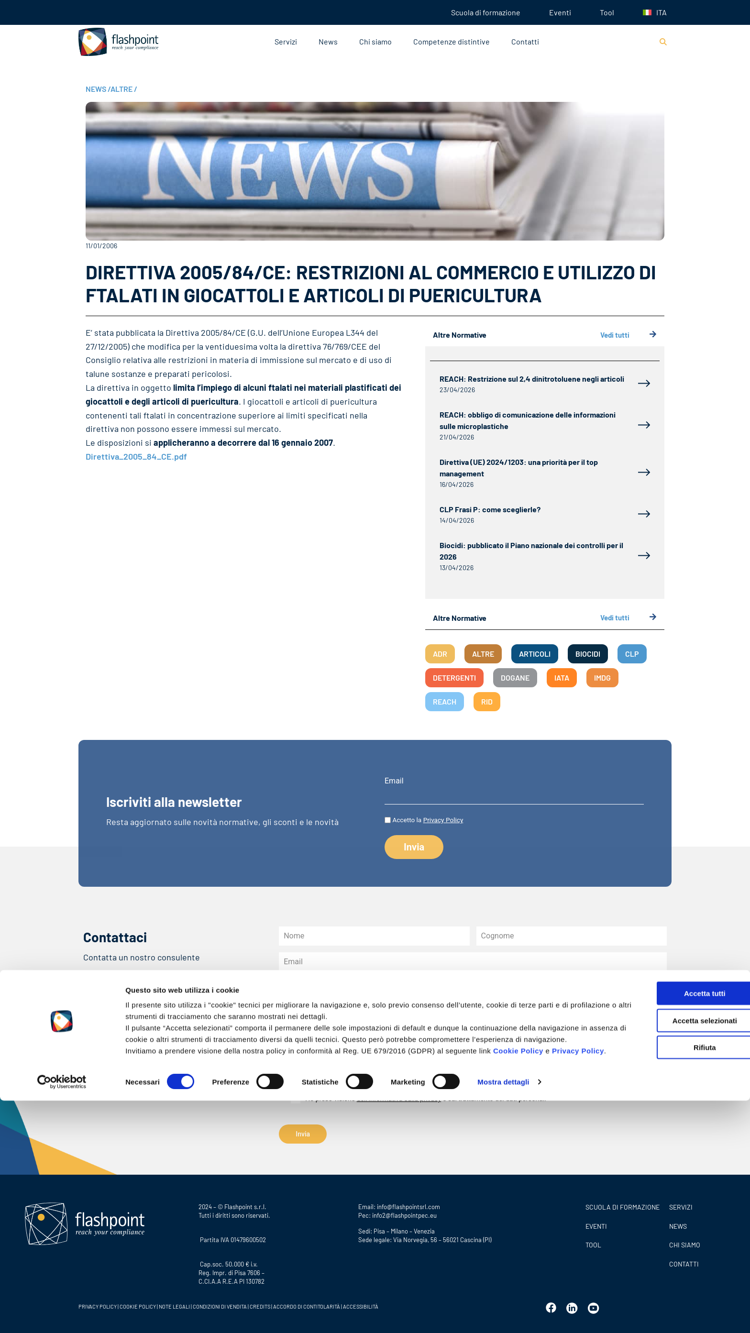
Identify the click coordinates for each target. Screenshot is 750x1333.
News (328, 41)
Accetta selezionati (670, 1230)
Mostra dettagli (503, 1314)
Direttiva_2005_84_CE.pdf (136, 456)
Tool (607, 12)
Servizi (286, 41)
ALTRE (123, 88)
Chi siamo (375, 41)
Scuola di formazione (485, 12)
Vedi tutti (628, 335)
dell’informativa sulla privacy (399, 1098)
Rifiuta (670, 1257)
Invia (303, 1134)
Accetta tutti (670, 1203)
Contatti (525, 41)
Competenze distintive (451, 41)
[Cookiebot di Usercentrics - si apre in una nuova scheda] (62, 1314)
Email (394, 781)
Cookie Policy (518, 1271)
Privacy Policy (443, 820)
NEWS (98, 88)
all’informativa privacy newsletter (512, 1082)
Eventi (560, 12)
